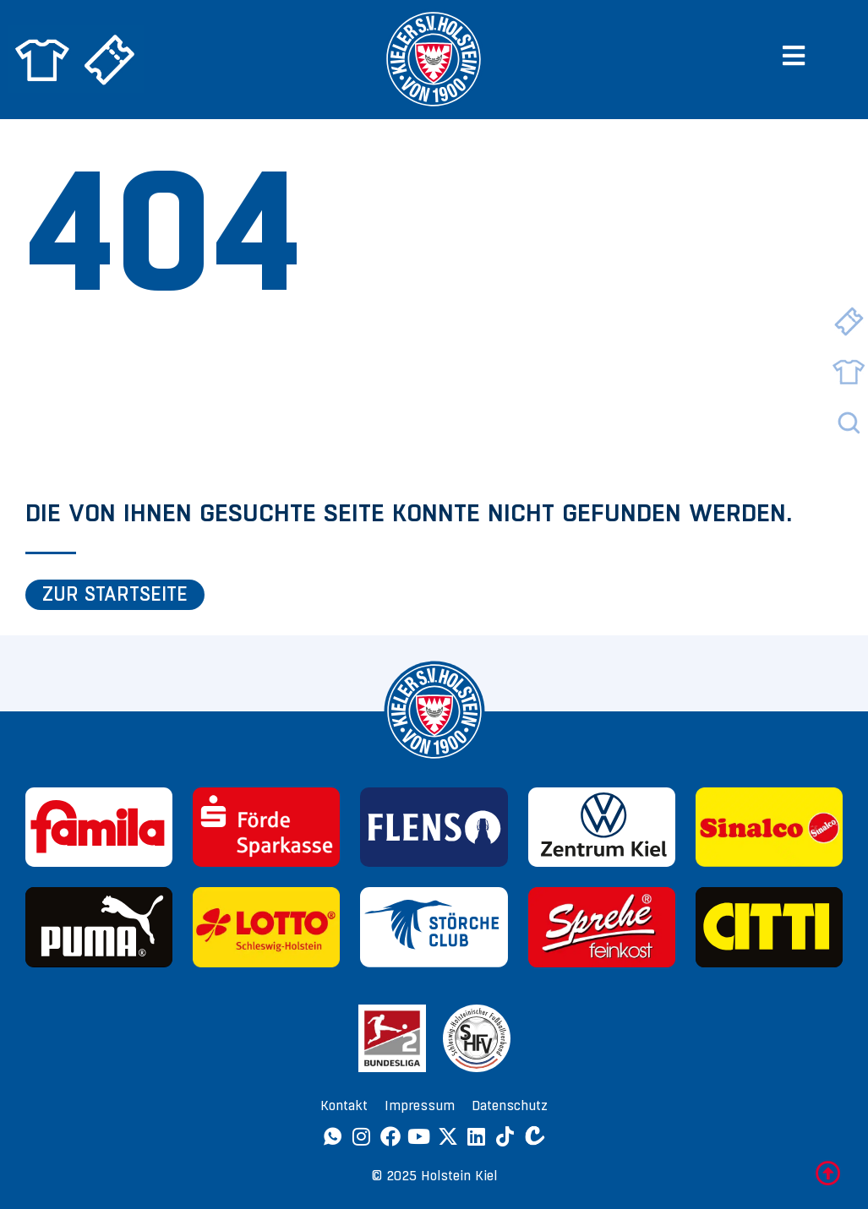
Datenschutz (510, 1105)
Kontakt (344, 1105)
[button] (800, 55)
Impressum (420, 1105)
